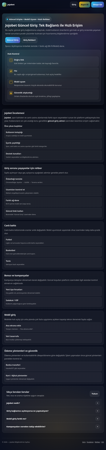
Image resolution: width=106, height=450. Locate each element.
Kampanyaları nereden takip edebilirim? (53, 427)
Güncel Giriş (12, 40)
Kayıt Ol (84, 4)
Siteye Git (97, 4)
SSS (102, 442)
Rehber (97, 442)
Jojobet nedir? (53, 403)
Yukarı (95, 393)
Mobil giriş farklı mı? (53, 419)
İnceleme (90, 442)
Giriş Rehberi (29, 40)
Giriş (74, 4)
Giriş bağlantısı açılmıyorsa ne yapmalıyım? (53, 411)
